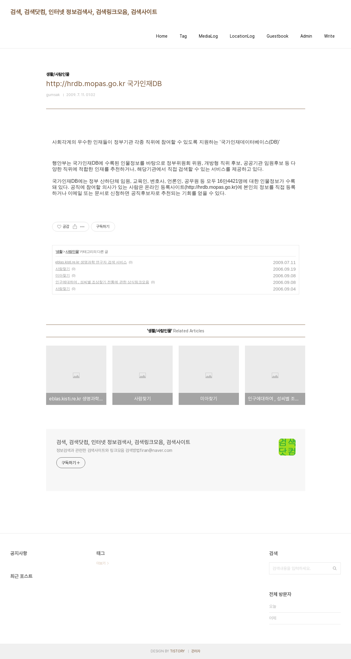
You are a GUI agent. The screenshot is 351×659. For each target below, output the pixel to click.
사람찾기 (62, 269)
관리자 (195, 651)
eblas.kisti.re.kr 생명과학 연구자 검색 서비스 (91, 262)
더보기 (100, 563)
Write (329, 36)
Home (162, 36)
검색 (334, 568)
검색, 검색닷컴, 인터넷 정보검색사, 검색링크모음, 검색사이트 (83, 12)
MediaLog (208, 36)
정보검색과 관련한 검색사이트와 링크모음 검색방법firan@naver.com (114, 450)
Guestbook (277, 36)
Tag (183, 36)
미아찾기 (62, 275)
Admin (306, 36)
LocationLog (242, 36)
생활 (59, 252)
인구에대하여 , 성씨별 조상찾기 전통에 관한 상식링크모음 (102, 282)
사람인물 (72, 252)
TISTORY (177, 651)
